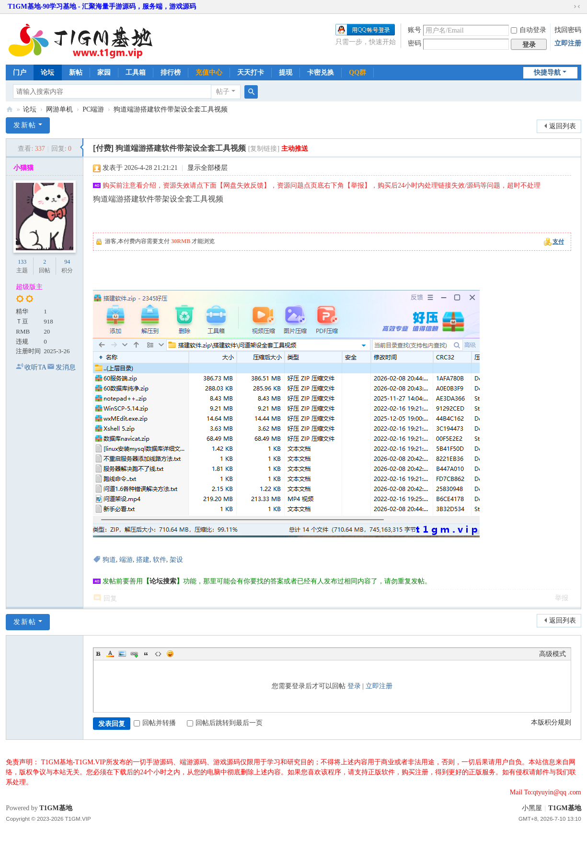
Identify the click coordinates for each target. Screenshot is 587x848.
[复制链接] (263, 148)
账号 (414, 29)
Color (110, 653)
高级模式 (552, 654)
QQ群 (357, 72)
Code (158, 653)
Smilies (170, 653)
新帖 (75, 72)
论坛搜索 (163, 581)
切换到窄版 (577, 6)
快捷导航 (547, 72)
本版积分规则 (551, 722)
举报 (561, 598)
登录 (354, 686)
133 (22, 261)
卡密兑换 (320, 72)
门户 (19, 72)
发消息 (66, 367)
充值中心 (209, 72)
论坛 (47, 72)
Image (122, 653)
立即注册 (567, 43)
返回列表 (562, 126)
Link (134, 653)
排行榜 (171, 72)
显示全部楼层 (207, 167)
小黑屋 (532, 808)
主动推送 (294, 148)
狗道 (109, 559)
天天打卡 (250, 72)
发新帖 (24, 125)
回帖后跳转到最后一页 (225, 722)
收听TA (35, 367)
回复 (110, 598)
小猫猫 (23, 167)
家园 (104, 72)
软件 (159, 559)
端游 (126, 559)
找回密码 (567, 29)
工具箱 (136, 72)
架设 (176, 559)
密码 (414, 43)
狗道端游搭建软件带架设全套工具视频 (171, 109)
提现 (285, 72)
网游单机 (59, 109)
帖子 (223, 91)
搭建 (143, 559)
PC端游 (93, 109)
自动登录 (528, 29)
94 (67, 261)
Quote (146, 653)
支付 (558, 241)
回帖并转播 (155, 722)
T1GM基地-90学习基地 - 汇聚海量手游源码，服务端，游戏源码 (102, 6)
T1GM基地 (9, 109)
